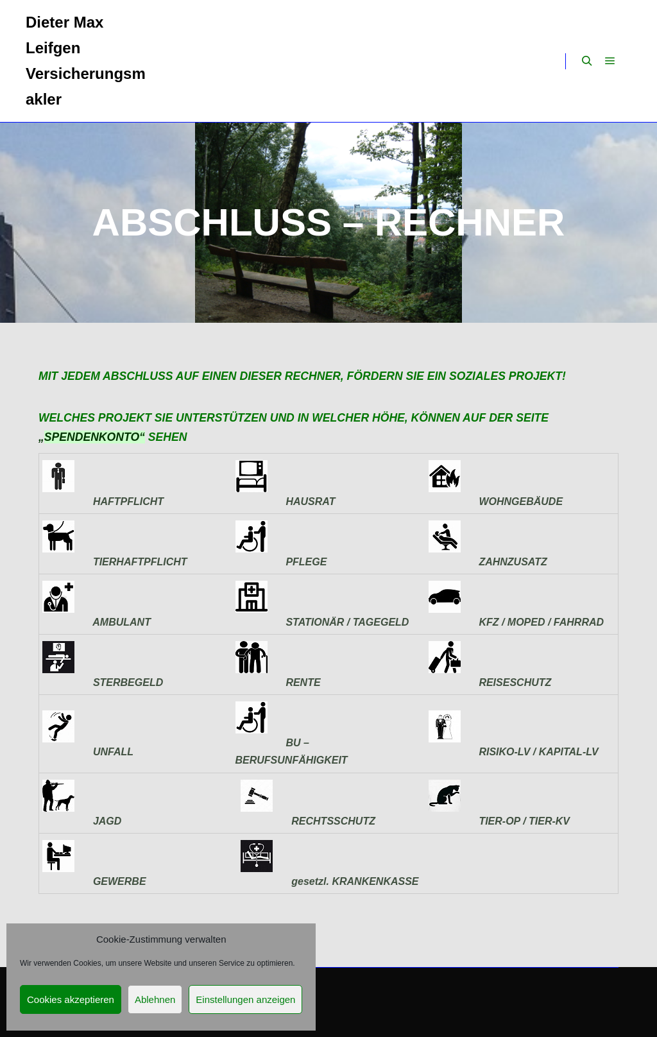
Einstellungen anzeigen (245, 999)
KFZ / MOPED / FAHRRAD (539, 622)
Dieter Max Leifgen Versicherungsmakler (86, 60)
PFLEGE (303, 561)
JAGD (104, 821)
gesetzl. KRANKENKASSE (352, 881)
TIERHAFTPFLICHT (137, 561)
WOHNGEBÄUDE (518, 501)
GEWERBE (116, 881)
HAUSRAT (308, 501)
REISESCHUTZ (513, 682)
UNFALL (87, 751)
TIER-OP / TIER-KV (524, 821)
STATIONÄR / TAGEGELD (344, 622)
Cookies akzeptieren (70, 999)
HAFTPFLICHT (125, 501)
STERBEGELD (125, 682)
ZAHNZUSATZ (510, 561)
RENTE (300, 682)
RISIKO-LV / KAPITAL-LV (536, 751)
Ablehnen (155, 999)
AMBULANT (119, 622)
